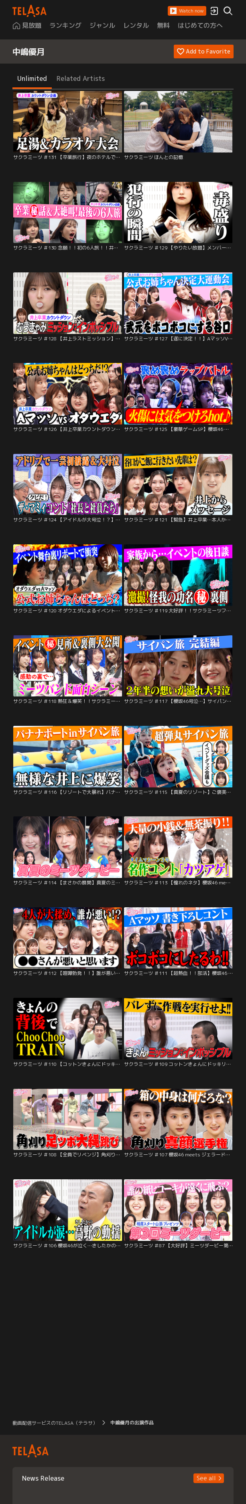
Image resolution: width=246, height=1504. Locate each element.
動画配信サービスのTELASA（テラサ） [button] (55, 1423)
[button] (187, 11)
